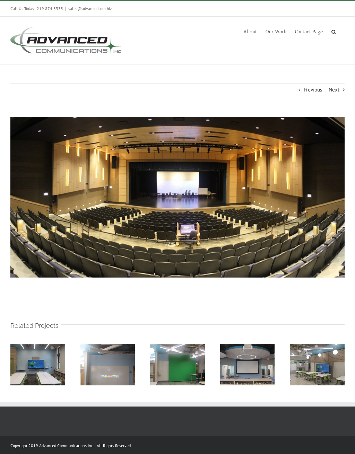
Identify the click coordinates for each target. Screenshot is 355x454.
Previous (313, 89)
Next (334, 89)
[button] (333, 31)
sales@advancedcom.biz (90, 8)
